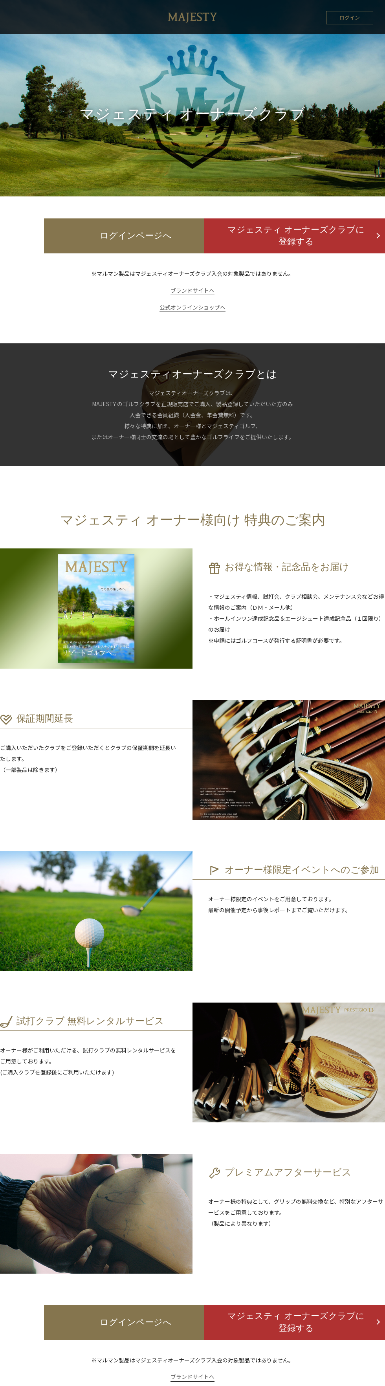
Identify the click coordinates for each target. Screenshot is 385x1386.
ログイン (349, 17)
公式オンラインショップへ (193, 308)
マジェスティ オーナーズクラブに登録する (289, 236)
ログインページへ (96, 236)
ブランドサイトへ (192, 290)
